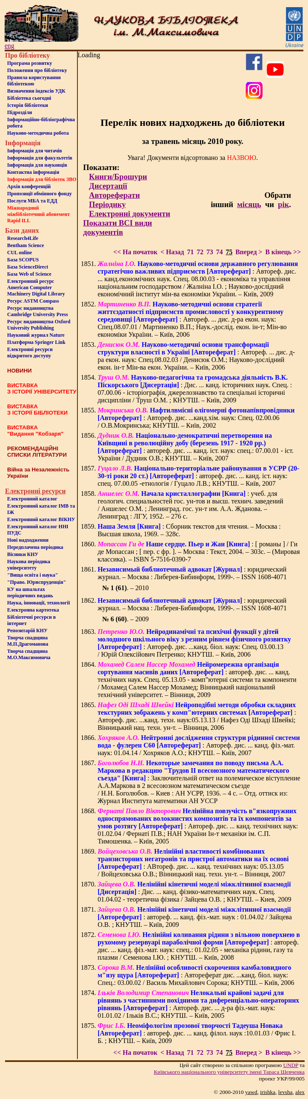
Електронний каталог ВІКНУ (41, 519)
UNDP (290, 1065)
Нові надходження (27, 540)
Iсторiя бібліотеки (27, 105)
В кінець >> (283, 251)
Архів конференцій (29, 186)
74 (219, 251)
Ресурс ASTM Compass (33, 301)
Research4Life (22, 238)
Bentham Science (25, 245)
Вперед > (248, 251)
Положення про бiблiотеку (37, 70)
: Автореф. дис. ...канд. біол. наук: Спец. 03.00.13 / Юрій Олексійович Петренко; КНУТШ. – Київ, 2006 (194, 643)
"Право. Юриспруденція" (36, 582)
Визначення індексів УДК (36, 91)
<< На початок (135, 251)
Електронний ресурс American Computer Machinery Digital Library (36, 287)
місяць (249, 204)
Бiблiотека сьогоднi (29, 98)
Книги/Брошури (118, 176)
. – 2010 (125, 587)
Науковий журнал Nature (35, 335)
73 (209, 251)
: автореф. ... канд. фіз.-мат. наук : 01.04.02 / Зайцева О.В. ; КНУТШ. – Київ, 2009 (195, 917)
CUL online (19, 252)
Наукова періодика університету (28, 565)
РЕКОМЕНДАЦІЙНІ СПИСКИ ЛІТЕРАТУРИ (37, 451)
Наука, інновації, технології (38, 603)
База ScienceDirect (27, 267)
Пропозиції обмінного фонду (39, 194)
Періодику (107, 204)
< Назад (172, 251)
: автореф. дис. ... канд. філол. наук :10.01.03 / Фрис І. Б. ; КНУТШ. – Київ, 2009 (197, 1033)
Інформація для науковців (37, 165)
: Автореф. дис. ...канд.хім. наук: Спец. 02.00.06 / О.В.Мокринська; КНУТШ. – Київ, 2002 (196, 418)
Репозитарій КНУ (27, 630)
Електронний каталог (32, 499)
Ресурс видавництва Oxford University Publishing (38, 325)
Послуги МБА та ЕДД (32, 201)
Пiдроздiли (19, 112)
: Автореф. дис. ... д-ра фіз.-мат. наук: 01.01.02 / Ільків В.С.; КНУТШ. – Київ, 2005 (198, 1004)
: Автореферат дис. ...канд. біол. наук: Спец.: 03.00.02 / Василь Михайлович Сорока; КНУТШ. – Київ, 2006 (196, 975)
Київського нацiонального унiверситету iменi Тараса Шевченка (229, 1072)
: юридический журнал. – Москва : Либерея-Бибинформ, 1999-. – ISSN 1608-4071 (192, 573)
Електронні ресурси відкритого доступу (30, 352)
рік (283, 204)
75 (229, 251)
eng (9, 45)
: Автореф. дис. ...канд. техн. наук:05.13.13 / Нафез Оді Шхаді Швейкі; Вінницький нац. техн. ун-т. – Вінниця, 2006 (197, 716)
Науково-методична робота (38, 133)
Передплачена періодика (35, 547)
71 (190, 251)
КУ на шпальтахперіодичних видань (30, 592)
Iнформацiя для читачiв (34, 151)
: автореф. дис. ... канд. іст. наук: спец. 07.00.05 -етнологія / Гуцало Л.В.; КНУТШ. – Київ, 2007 (198, 476)
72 (199, 251)
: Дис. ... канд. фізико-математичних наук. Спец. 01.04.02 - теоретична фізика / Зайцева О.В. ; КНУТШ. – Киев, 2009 (194, 892)
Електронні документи (129, 213)
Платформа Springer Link (36, 342)
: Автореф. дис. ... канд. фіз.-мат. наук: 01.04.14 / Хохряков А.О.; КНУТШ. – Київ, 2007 (199, 745)
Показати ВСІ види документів (117, 227)
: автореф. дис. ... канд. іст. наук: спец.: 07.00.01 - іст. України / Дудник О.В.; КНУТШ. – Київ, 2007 (196, 447)
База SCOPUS (23, 260)
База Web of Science (29, 274)
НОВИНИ (19, 370)
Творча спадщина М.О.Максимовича (28, 654)
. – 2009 (125, 619)
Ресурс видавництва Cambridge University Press (37, 311)
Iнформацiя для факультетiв (39, 158)
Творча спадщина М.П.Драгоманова (27, 641)
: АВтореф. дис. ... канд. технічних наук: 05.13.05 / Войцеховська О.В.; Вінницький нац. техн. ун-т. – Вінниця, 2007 (193, 863)
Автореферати (114, 195)
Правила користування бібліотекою (34, 81)
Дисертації (108, 185)
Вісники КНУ (22, 554)
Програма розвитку (29, 63)
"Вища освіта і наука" (32, 575)
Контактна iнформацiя (33, 172)
